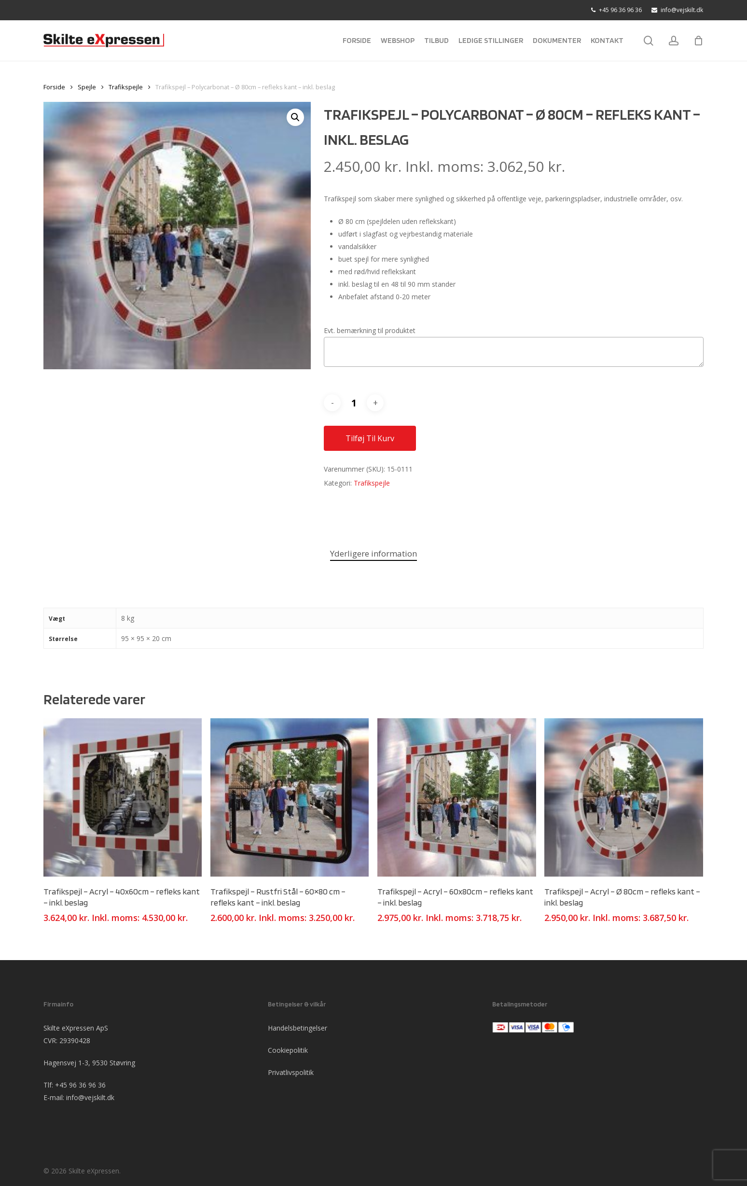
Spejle (87, 87)
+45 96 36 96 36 (80, 1084)
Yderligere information (373, 553)
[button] (295, 117)
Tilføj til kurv (370, 438)
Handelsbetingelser (297, 1028)
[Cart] (698, 40)
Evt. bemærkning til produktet (369, 330)
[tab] (373, 554)
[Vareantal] (354, 402)
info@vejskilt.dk (90, 1097)
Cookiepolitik (288, 1050)
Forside (54, 87)
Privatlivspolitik (291, 1072)
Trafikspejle (126, 87)
